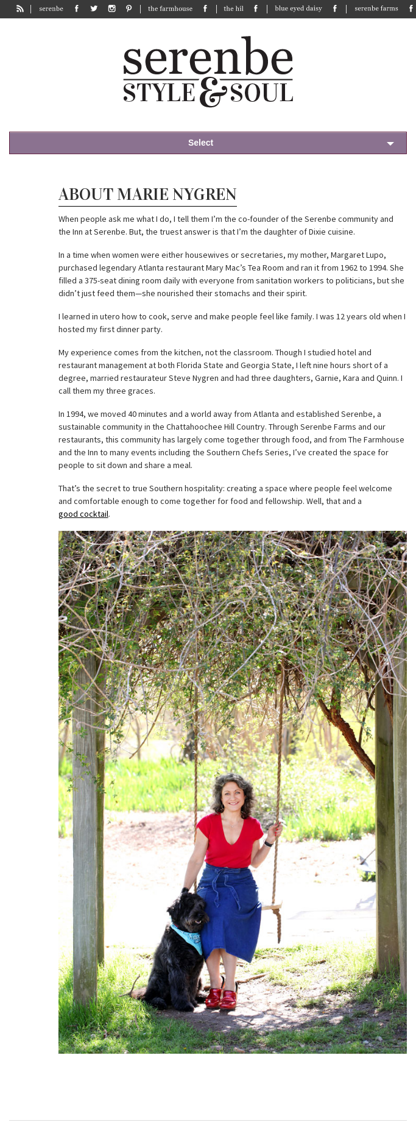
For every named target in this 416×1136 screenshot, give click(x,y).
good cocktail (83, 513)
